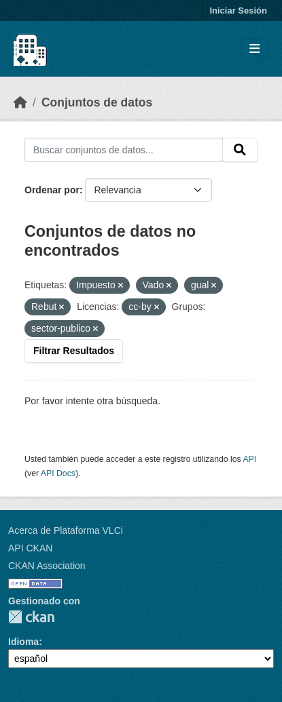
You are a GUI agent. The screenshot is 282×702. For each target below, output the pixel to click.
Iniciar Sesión (238, 10)
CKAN (31, 617)
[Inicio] (20, 102)
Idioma (23, 641)
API (249, 459)
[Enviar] (240, 150)
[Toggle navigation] (254, 49)
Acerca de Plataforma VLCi (65, 530)
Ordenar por (52, 189)
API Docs (58, 473)
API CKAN (30, 548)
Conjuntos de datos (96, 102)
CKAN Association (47, 565)
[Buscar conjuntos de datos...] (123, 150)
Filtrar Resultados (73, 350)
